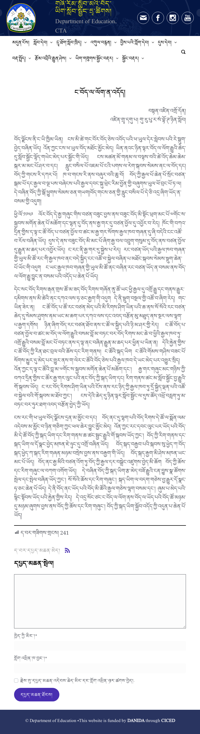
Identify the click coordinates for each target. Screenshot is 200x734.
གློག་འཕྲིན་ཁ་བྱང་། (30, 658)
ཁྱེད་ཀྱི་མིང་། (25, 636)
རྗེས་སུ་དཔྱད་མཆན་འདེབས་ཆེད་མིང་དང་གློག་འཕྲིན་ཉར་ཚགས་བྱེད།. (77, 680)
